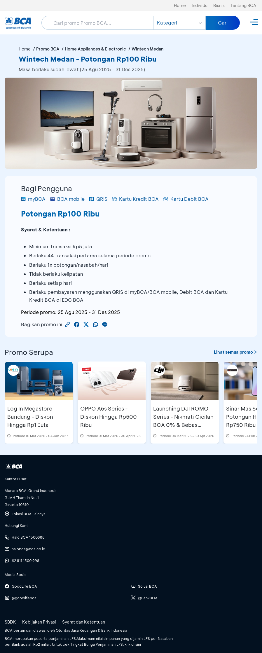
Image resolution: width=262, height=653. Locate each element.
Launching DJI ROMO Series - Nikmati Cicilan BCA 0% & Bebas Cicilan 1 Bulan (183, 421)
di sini (136, 644)
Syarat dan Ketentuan (83, 622)
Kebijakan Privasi (39, 622)
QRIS (98, 199)
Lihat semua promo (235, 352)
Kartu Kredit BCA (135, 199)
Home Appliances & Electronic (95, 49)
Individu (199, 5)
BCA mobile (67, 199)
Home (180, 5)
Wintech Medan (147, 49)
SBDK (10, 622)
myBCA (33, 199)
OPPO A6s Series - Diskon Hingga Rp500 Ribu (108, 416)
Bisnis (219, 5)
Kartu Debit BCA (186, 199)
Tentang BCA (243, 5)
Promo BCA (47, 49)
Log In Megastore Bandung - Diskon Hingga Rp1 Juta (30, 416)
